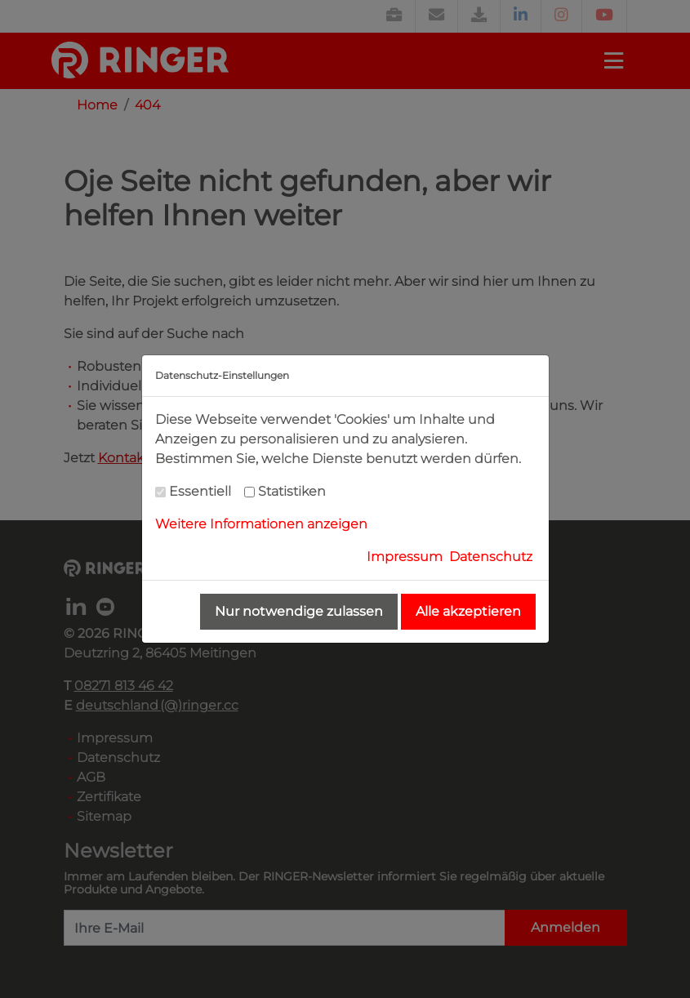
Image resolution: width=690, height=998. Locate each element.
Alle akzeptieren (468, 611)
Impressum (405, 556)
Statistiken (292, 491)
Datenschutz (490, 556)
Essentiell (200, 491)
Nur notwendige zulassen (299, 611)
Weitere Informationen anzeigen (261, 524)
